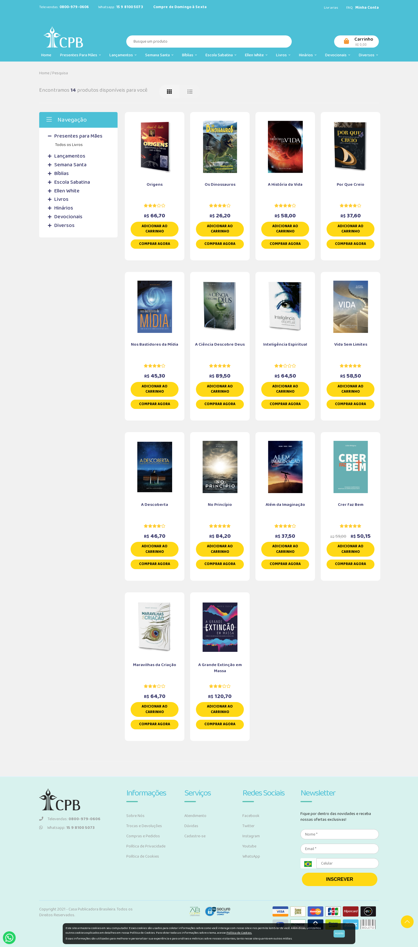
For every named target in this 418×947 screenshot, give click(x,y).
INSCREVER (339, 879)
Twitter (248, 826)
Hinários (307, 55)
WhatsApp (251, 856)
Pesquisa (60, 73)
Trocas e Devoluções (144, 826)
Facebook (251, 816)
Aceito (339, 933)
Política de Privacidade (145, 846)
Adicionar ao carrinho (154, 229)
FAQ (349, 8)
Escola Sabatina (221, 55)
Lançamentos (122, 55)
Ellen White (256, 55)
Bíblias (189, 55)
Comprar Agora (154, 244)
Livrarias (331, 8)
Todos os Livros (69, 145)
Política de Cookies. (239, 932)
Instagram (251, 836)
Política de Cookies (142, 856)
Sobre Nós (135, 816)
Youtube (249, 846)
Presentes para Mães (80, 55)
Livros (283, 55)
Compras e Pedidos (143, 836)
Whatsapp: (67, 828)
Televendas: (69, 819)
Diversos (368, 55)
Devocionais (337, 55)
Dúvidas (191, 826)
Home (46, 55)
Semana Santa (159, 55)
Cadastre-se (195, 836)
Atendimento (195, 816)
